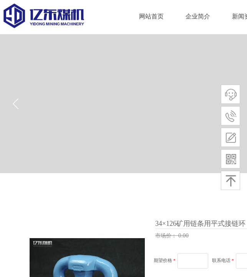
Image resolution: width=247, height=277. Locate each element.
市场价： (166, 235)
